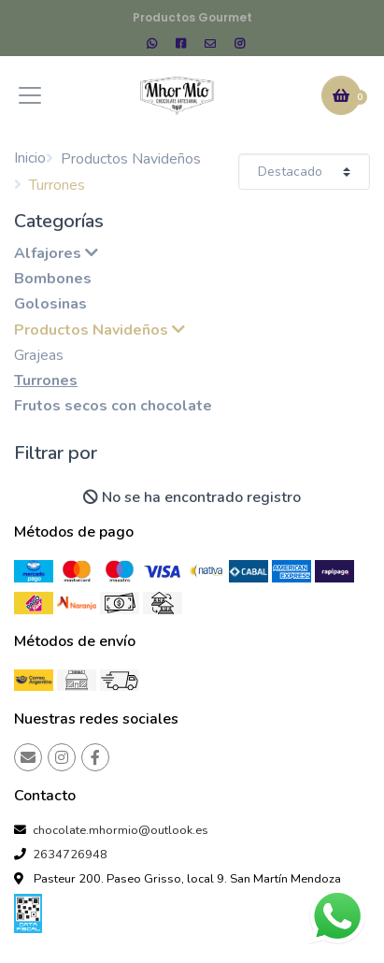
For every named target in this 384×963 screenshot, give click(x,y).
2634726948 (70, 854)
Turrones (46, 380)
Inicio (30, 158)
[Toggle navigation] (30, 95)
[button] (341, 95)
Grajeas (39, 355)
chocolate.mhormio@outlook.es (120, 830)
